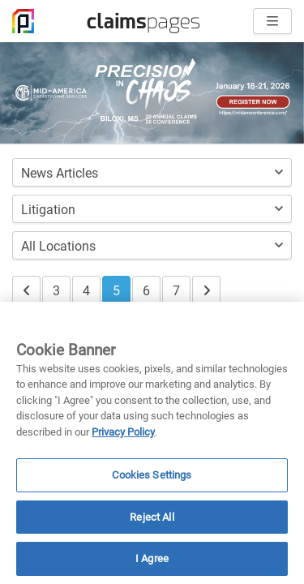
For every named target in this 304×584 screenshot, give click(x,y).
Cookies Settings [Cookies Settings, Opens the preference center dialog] (151, 475)
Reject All (151, 517)
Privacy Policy (123, 432)
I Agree (152, 558)
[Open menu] (272, 21)
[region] (152, 443)
